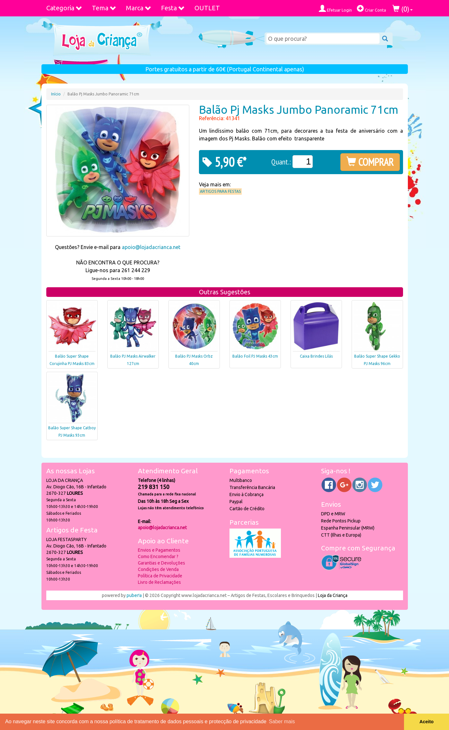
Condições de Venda (158, 569)
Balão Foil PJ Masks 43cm (255, 356)
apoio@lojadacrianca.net (151, 247)
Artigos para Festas (220, 191)
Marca (138, 8)
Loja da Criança (332, 595)
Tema (104, 8)
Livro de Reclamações (159, 582)
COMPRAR (370, 162)
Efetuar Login (335, 8)
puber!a (134, 595)
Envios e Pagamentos (159, 550)
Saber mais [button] (282, 721)
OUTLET (207, 8)
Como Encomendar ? (158, 556)
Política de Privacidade (160, 575)
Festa (173, 8)
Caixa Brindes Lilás (316, 356)
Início (56, 94)
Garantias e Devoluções (161, 562)
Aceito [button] (426, 721)
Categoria (64, 8)
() (402, 9)
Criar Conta (371, 8)
